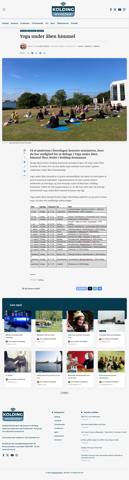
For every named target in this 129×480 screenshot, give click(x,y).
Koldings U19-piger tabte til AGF (92, 451)
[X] (115, 9)
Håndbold (72, 372)
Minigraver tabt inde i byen (49, 336)
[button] (4, 9)
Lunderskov (31, 31)
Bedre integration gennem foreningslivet (110, 377)
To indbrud (10, 376)
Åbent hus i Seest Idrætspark (91, 418)
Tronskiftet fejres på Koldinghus (108, 337)
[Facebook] (110, 9)
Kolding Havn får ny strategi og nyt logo (46, 377)
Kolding (23, 31)
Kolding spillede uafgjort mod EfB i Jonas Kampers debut (102, 444)
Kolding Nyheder (57, 476)
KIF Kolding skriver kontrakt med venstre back (80, 377)
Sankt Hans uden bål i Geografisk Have (77, 337)
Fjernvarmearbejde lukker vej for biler (95, 426)
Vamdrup (40, 31)
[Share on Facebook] (28, 53)
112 (7, 332)
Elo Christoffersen (44, 46)
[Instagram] (124, 9)
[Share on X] (33, 53)
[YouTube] (120, 9)
